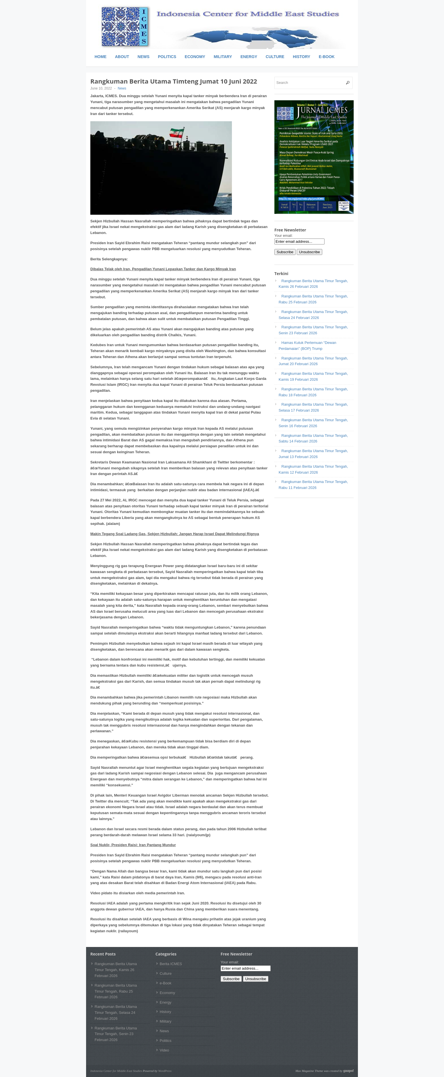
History (301, 56)
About (122, 56)
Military (223, 56)
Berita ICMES (171, 964)
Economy (195, 56)
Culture (275, 56)
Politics (167, 56)
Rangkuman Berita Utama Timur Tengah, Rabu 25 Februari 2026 (116, 991)
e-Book (327, 56)
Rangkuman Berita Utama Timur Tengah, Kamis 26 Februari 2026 (116, 970)
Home (100, 56)
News (144, 56)
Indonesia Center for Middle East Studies (116, 1070)
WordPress (165, 1070)
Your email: (283, 235)
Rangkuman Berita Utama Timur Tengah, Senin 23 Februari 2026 (116, 1034)
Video (164, 1050)
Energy (248, 56)
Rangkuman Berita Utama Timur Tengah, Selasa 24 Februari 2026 (116, 1012)
